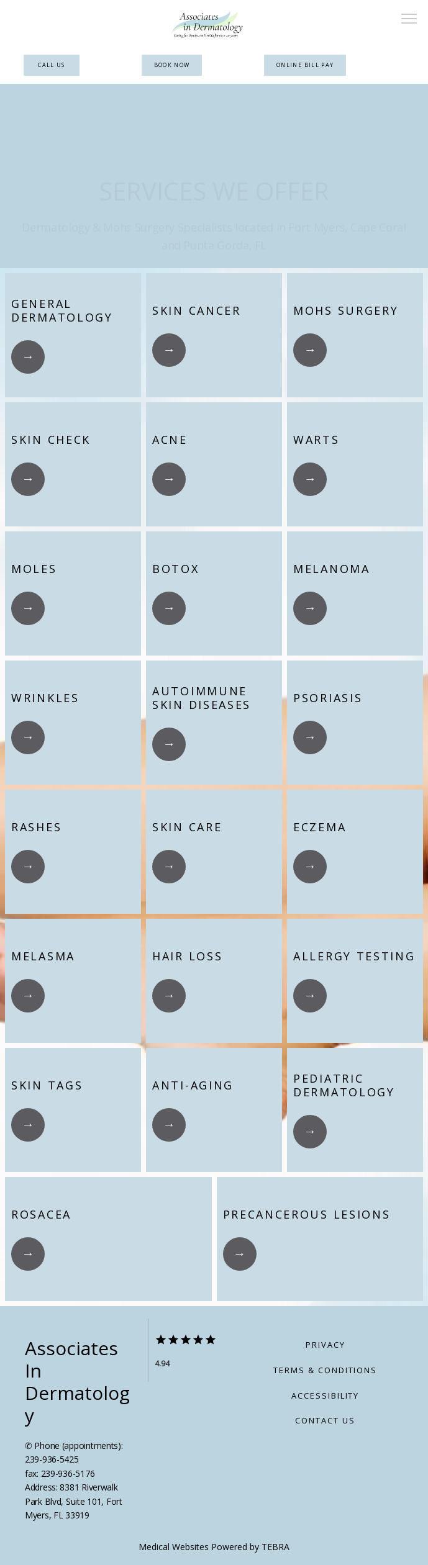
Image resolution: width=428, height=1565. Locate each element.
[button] (409, 19)
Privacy (325, 1344)
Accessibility (325, 1395)
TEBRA (275, 1547)
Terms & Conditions (325, 1370)
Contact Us (325, 1420)
